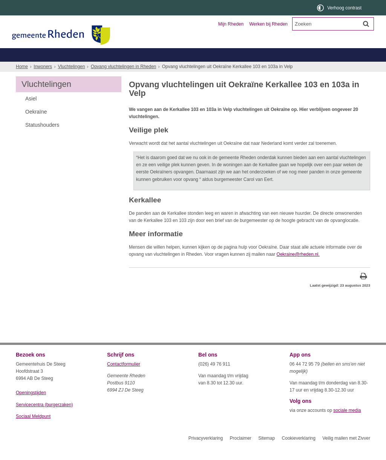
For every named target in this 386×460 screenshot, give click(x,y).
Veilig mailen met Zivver (346, 451)
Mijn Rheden (231, 24)
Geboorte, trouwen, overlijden (106, 68)
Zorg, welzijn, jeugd (171, 68)
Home (22, 80)
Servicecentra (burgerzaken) (44, 418)
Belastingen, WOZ (41, 68)
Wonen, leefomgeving (296, 68)
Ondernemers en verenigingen (119, 54)
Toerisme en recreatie (224, 54)
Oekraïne (36, 125)
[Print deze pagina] (363, 290)
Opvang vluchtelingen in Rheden (123, 80)
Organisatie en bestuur (314, 54)
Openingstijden (31, 406)
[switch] (340, 7)
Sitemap (266, 451)
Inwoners (37, 54)
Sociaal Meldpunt (33, 430)
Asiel (31, 112)
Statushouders (42, 138)
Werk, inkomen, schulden (232, 68)
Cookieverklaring (299, 451)
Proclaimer (240, 451)
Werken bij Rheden (268, 24)
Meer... (340, 68)
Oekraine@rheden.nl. (298, 267)
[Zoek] (366, 23)
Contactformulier (123, 377)
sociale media (347, 424)
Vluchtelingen (71, 80)
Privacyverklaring (205, 451)
